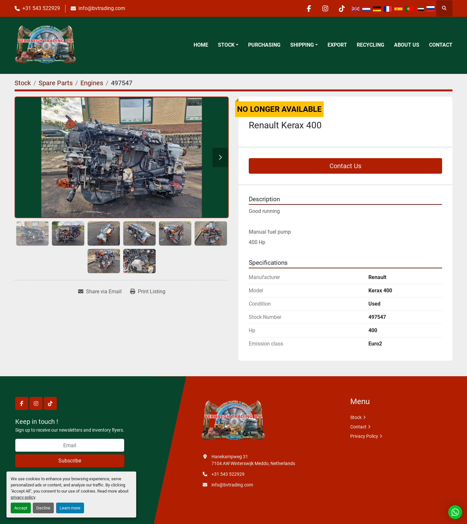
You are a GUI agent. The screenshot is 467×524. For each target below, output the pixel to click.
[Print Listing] (148, 291)
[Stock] (23, 83)
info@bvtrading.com (101, 8)
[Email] (69, 445)
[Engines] (91, 83)
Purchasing (264, 45)
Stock (226, 45)
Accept (20, 508)
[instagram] (325, 8)
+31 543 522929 (41, 8)
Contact (440, 45)
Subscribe (69, 461)
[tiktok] (342, 8)
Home (201, 45)
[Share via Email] (100, 291)
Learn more (70, 508)
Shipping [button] (302, 45)
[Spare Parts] (56, 83)
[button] (228, 45)
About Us (406, 45)
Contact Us (345, 166)
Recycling (370, 45)
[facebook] (309, 8)
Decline (43, 508)
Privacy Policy (364, 436)
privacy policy (23, 497)
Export (337, 45)
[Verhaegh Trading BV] (233, 421)
